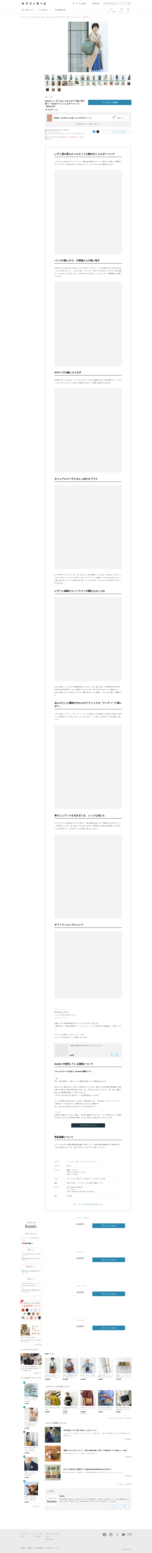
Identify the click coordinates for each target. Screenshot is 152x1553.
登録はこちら (38, 1373)
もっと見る (36, 1506)
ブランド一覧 (37, 1533)
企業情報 (23, 1547)
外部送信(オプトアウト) (52, 1547)
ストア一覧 (33, 17)
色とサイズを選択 (110, 102)
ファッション (71, 1161)
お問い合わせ (49, 1539)
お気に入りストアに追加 (119, 1506)
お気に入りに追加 (119, 131)
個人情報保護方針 (39, 1547)
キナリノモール (25, 17)
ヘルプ (47, 1536)
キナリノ (23, 1536)
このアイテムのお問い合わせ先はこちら (89, 1204)
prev (47, 47)
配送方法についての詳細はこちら (30, 1270)
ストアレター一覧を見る (124, 1484)
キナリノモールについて (52, 1533)
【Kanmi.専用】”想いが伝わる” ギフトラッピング (86, 1045)
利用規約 (30, 1547)
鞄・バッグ (80, 1161)
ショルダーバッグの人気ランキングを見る (119, 1418)
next (128, 47)
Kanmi (69, 1166)
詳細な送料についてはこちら (29, 1258)
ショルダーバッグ (90, 1161)
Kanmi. (38, 17)
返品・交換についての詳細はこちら (31, 1289)
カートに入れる (109, 1226)
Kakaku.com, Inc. (127, 1549)
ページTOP (77, 1522)
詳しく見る (38, 1344)
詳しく (114, 1054)
